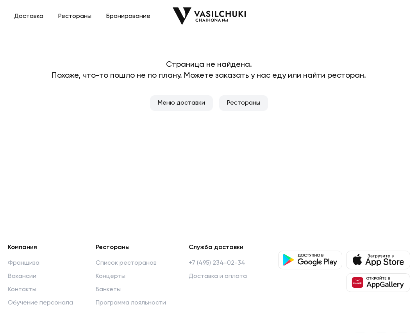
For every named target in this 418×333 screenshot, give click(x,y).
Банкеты (108, 290)
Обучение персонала (40, 303)
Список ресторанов (126, 263)
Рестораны (74, 16)
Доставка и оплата (218, 276)
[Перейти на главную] (209, 16)
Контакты (22, 290)
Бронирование (128, 16)
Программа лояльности (131, 303)
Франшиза (23, 263)
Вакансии (22, 276)
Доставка (28, 16)
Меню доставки (181, 103)
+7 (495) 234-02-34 (217, 263)
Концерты (110, 276)
